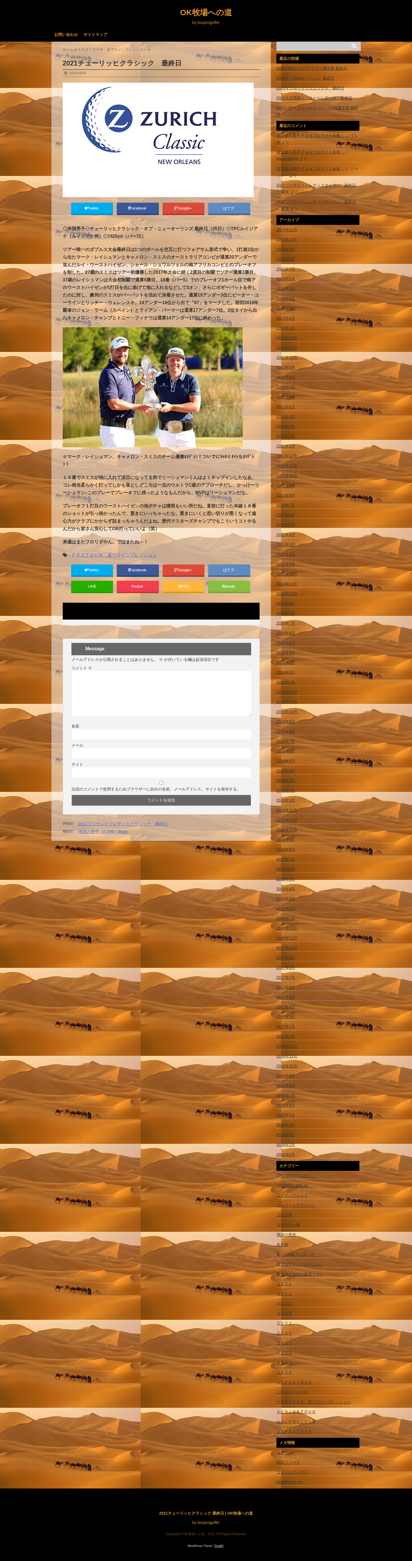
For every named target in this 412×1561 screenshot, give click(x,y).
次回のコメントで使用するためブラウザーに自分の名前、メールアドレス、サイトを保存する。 (156, 796)
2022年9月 (285, 367)
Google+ (183, 209)
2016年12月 (287, 1046)
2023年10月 (287, 239)
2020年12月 (287, 574)
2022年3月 (285, 426)
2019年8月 (285, 731)
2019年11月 (287, 702)
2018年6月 (285, 869)
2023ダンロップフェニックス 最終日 (310, 88)
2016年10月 (287, 1066)
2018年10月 (287, 830)
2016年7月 (285, 1095)
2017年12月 (287, 928)
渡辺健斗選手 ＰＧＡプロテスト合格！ (310, 135)
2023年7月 (285, 269)
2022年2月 (285, 436)
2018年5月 (285, 879)
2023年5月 (285, 288)
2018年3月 (285, 898)
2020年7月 (285, 623)
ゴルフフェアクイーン (296, 1205)
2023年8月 (285, 259)
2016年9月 (285, 1076)
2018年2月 (285, 908)
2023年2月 (285, 318)
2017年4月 (285, 1007)
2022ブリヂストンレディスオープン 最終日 (316, 185)
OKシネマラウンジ (295, 1175)
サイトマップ (95, 34)
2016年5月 (285, 1115)
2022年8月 (285, 377)
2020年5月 (285, 643)
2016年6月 (285, 1105)
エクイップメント (292, 1195)
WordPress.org (289, 1482)
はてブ (229, 209)
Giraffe (218, 1546)
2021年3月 (285, 544)
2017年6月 (285, 987)
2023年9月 (285, 249)
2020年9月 (285, 603)
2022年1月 (285, 446)
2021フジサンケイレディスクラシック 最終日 (123, 830)
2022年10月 (287, 357)
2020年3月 (285, 662)
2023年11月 (287, 229)
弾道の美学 (286, 1234)
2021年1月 (285, 564)
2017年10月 (287, 948)
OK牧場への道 (206, 12)
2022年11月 (287, 347)
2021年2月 (285, 554)
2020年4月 (285, 652)
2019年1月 (285, 800)
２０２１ (284, 1284)
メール (77, 752)
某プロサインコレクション (300, 1264)
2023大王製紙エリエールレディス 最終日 (314, 98)
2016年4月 (285, 1125)
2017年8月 (285, 967)
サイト (77, 771)
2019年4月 (285, 771)
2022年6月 (285, 397)
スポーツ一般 (288, 1225)
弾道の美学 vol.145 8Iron (103, 838)
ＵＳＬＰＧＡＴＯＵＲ (296, 1421)
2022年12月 (287, 338)
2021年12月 (287, 456)
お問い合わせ (66, 34)
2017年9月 (285, 957)
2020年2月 (285, 672)
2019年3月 (285, 780)
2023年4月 (285, 298)
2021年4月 (285, 534)
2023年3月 (285, 308)
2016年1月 (285, 1154)
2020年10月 (287, 593)
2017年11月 (287, 938)
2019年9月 (285, 721)
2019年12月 (287, 692)
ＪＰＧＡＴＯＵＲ (292, 1392)
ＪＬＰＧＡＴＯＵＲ (294, 1382)
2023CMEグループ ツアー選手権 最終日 (311, 68)
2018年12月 (287, 810)
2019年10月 (287, 712)
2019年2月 (285, 790)
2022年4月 (285, 416)
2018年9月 (285, 839)
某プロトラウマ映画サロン (300, 1274)
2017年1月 (285, 1036)
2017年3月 (285, 1017)
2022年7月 (285, 387)
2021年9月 (285, 485)
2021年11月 (287, 466)
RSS (183, 592)
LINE (92, 592)
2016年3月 (285, 1135)
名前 (75, 733)
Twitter (92, 209)
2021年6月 (285, 515)
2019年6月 (285, 751)
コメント (81, 674)
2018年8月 (285, 849)
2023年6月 (285, 279)
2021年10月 (287, 475)
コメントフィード (292, 1472)
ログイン (284, 1452)
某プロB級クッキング (297, 1254)
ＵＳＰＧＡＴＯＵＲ (294, 1431)
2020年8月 (285, 613)
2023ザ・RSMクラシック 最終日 (305, 78)
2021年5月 (285, 525)
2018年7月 (285, 859)
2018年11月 (287, 820)
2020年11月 (287, 584)
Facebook (137, 209)
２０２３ (284, 1333)
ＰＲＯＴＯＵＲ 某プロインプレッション (114, 557)
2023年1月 (285, 328)
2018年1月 (285, 918)
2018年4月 (285, 889)
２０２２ (284, 1293)
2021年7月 (285, 505)
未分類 (282, 1244)
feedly (229, 592)
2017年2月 (285, 1026)
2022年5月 (285, 407)
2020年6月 (285, 633)
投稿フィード (288, 1462)
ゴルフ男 (284, 1215)
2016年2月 (285, 1144)
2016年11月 (287, 1056)
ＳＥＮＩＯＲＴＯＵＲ (296, 1411)
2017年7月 (285, 977)
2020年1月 (285, 682)
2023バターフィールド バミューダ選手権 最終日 (317, 111)
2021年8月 (285, 495)
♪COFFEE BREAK (295, 1185)
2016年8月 (285, 1085)
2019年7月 (285, 741)
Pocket (137, 592)
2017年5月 (285, 997)
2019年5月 (285, 761)
